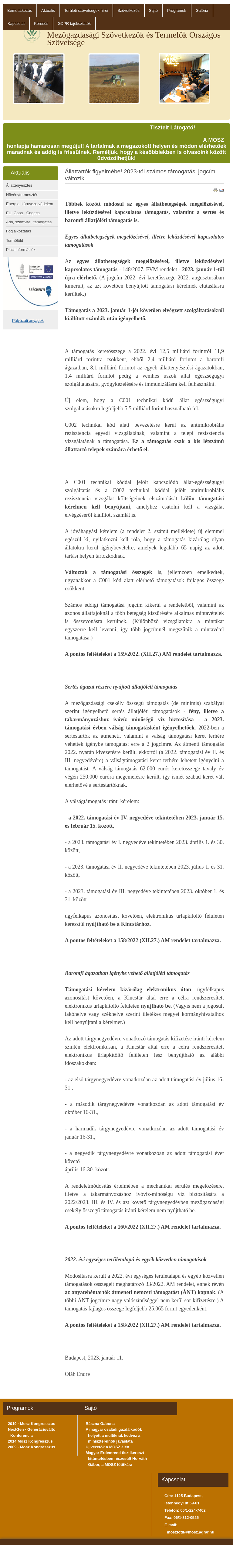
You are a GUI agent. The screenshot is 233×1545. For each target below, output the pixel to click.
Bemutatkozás (19, 10)
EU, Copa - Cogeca (23, 213)
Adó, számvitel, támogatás (29, 222)
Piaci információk (20, 249)
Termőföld (14, 240)
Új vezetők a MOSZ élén (107, 1447)
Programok (176, 10)
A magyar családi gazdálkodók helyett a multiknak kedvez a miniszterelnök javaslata (114, 1435)
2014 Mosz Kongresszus (30, 1441)
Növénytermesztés (22, 194)
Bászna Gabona (100, 1423)
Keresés (41, 23)
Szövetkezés (128, 10)
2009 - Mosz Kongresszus (31, 1447)
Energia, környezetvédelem (29, 204)
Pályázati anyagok (28, 320)
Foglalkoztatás (18, 231)
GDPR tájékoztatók (74, 23)
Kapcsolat (16, 23)
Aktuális (48, 10)
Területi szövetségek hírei (86, 10)
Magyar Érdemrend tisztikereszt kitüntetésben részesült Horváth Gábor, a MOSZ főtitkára (116, 1458)
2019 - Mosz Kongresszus (31, 1423)
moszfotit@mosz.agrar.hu (190, 1532)
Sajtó (153, 10)
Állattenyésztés (19, 185)
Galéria (202, 10)
